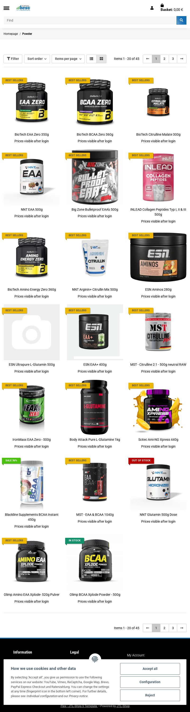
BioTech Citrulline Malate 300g (158, 134)
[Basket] (171, 8)
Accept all (150, 669)
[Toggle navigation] (6, 8)
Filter (13, 59)
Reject (150, 695)
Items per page (66, 59)
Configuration (150, 682)
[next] (181, 59)
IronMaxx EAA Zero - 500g (32, 439)
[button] (152, 8)
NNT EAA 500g (32, 209)
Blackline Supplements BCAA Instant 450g (32, 517)
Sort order (35, 59)
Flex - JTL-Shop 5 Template (79, 706)
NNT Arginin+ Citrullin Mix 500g (95, 289)
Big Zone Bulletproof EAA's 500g (95, 209)
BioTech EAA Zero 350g (32, 134)
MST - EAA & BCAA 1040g (95, 514)
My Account (136, 655)
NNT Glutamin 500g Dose (158, 514)
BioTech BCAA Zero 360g (95, 134)
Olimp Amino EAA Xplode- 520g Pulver (31, 594)
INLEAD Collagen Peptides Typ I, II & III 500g (158, 212)
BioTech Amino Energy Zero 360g (32, 289)
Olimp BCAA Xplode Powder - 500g (95, 594)
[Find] (90, 20)
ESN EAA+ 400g (95, 364)
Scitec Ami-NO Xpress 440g (158, 439)
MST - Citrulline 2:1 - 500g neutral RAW (158, 364)
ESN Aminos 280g (158, 289)
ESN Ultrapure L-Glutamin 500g (32, 364)
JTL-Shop (123, 706)
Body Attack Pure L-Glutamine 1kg (95, 439)
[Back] (147, 59)
